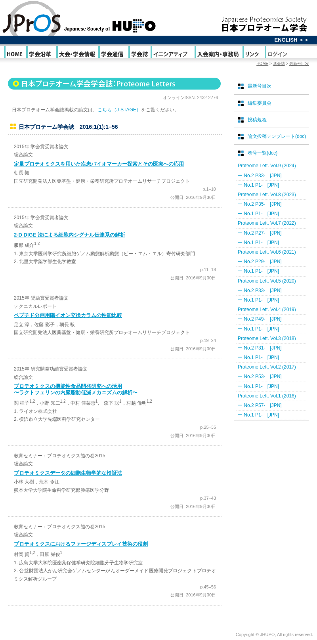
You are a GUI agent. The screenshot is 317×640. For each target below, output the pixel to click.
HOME (14, 54)
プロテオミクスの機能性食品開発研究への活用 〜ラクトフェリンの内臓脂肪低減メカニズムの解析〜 (75, 389)
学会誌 (139, 54)
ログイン (277, 54)
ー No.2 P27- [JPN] (260, 233)
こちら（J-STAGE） (119, 110)
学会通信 (113, 54)
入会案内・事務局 (218, 54)
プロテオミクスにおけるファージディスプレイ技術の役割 (81, 544)
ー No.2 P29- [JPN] (260, 261)
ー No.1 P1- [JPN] (258, 185)
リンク (253, 54)
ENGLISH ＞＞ (292, 40)
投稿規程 (257, 119)
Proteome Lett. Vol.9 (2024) (267, 165)
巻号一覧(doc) (262, 153)
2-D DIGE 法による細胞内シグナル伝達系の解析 (69, 235)
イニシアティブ (172, 54)
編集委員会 (259, 103)
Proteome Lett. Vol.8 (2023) (267, 194)
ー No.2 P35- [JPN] (260, 204)
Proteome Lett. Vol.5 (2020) (267, 281)
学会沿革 (40, 54)
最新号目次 (299, 63)
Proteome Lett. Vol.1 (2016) (267, 396)
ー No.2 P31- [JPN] (260, 348)
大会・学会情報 (76, 54)
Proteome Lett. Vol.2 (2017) (267, 367)
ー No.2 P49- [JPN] (260, 319)
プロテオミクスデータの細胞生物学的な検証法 (68, 473)
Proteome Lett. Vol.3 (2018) (267, 338)
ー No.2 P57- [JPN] (260, 405)
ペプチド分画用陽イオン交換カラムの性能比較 (68, 315)
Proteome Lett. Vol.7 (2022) (267, 223)
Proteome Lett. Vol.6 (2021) (267, 252)
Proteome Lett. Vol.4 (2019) (267, 309)
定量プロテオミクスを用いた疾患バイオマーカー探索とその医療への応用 (99, 164)
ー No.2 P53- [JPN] (260, 376)
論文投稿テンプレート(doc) (277, 136)
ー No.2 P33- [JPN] (260, 175)
